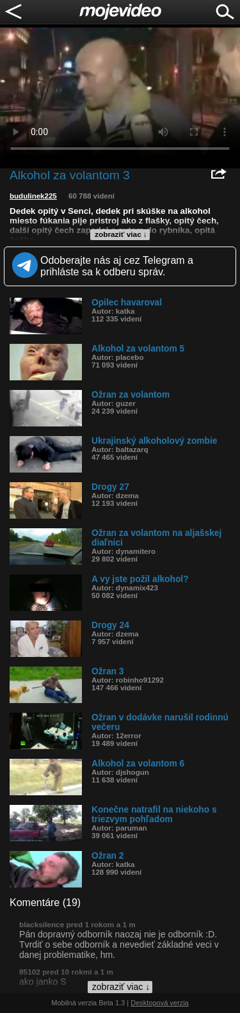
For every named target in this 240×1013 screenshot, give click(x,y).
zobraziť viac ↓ (121, 234)
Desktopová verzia (160, 1003)
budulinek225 (33, 196)
